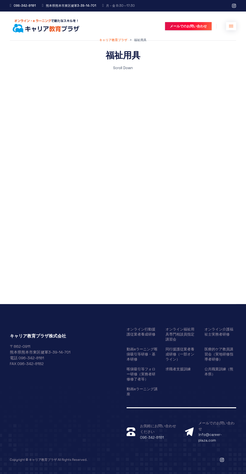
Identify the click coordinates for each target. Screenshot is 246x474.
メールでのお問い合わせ (188, 26)
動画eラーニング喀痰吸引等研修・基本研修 (142, 354)
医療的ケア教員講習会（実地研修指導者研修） (218, 354)
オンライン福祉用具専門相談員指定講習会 (180, 334)
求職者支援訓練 (178, 369)
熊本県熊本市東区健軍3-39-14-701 (71, 6)
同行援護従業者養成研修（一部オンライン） (180, 354)
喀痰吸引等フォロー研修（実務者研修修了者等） (141, 374)
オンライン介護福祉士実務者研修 (218, 331)
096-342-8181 (25, 6)
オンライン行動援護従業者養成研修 (141, 331)
